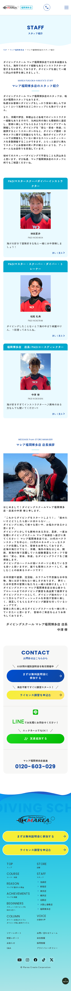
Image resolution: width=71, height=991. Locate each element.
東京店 (43, 890)
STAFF (50, 875)
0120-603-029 (35, 766)
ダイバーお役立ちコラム (16, 919)
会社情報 (41, 937)
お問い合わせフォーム (47, 932)
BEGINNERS (20, 906)
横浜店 (43, 895)
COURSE (20, 875)
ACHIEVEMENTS (20, 895)
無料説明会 (56, 7)
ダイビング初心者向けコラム (18, 922)
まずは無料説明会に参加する (35, 836)
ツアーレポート (14, 932)
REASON (20, 885)
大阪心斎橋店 (46, 904)
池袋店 (43, 881)
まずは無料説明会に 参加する (35, 676)
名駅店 (43, 899)
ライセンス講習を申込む (35, 695)
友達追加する (35, 738)
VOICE (50, 917)
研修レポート (13, 937)
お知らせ (11, 942)
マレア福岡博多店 (17, 50)
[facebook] (35, 959)
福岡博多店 (45, 908)
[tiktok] (43, 959)
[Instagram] (27, 959)
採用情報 (41, 942)
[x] (51, 959)
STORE (50, 865)
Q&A (9, 947)
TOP (5, 50)
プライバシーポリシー (47, 947)
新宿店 (43, 886)
